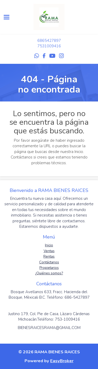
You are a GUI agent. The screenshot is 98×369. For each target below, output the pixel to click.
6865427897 (49, 40)
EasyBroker (61, 361)
